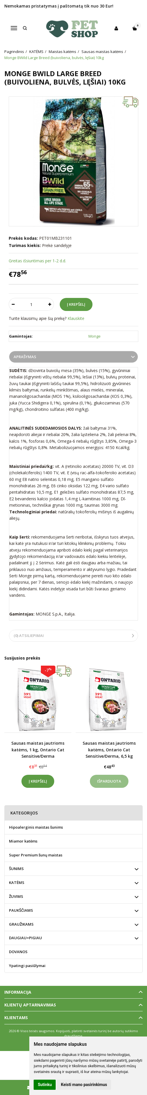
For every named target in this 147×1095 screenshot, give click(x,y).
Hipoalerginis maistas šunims (36, 827)
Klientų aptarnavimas (30, 1005)
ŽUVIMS (16, 896)
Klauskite (76, 318)
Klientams (16, 1017)
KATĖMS (16, 882)
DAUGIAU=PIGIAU (25, 937)
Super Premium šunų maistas (35, 855)
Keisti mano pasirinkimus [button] (84, 1084)
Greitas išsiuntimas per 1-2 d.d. (37, 260)
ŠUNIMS (16, 868)
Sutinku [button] (45, 1084)
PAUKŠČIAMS (21, 910)
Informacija (17, 992)
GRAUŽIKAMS (21, 924)
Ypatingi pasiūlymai (27, 965)
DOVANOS (18, 951)
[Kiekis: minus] (13, 304)
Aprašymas (25, 356)
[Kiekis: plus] (50, 304)
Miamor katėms (23, 841)
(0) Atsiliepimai (29, 635)
